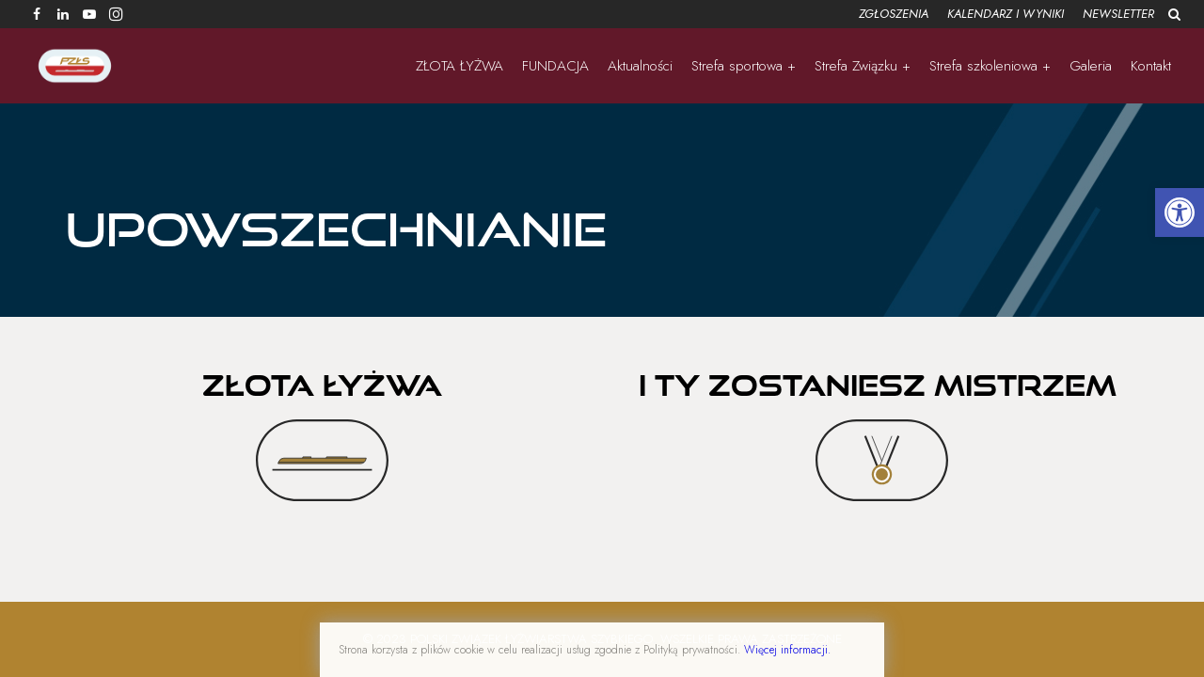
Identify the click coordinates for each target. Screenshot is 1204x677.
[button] (1179, 212)
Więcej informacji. (787, 649)
